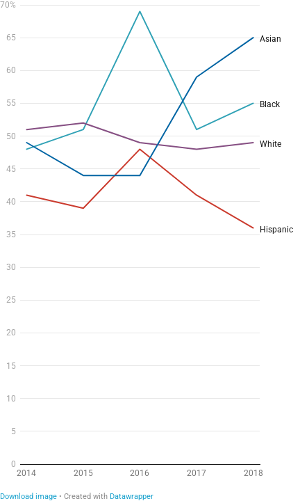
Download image (28, 496)
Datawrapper (131, 496)
